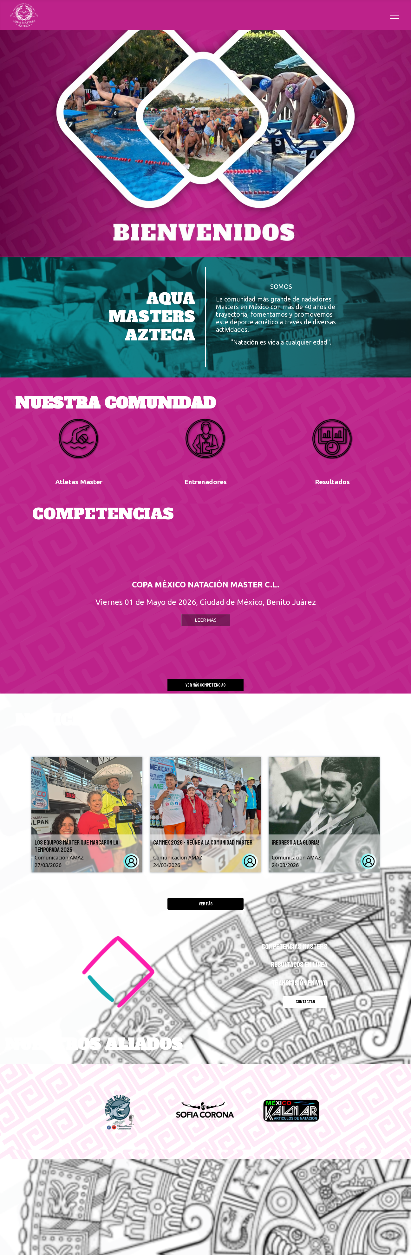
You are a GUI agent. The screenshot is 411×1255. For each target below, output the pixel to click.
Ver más (205, 904)
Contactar (305, 1002)
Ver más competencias (205, 685)
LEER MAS (206, 620)
